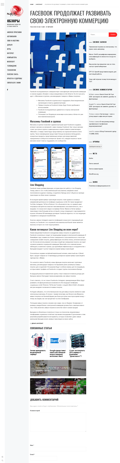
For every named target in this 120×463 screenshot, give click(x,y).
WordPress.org (93, 174)
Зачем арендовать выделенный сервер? (38, 352)
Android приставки (14, 32)
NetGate (50, 27)
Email (32, 454)
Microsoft (11, 61)
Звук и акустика (13, 40)
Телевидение (12, 66)
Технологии (11, 70)
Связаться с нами (14, 82)
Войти (91, 158)
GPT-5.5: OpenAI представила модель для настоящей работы (102, 73)
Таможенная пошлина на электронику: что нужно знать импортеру (103, 48)
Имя (32, 445)
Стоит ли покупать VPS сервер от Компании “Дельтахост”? (77, 353)
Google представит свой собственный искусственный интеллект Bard (58, 353)
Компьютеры (12, 57)
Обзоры (13, 20)
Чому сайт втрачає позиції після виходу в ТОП (102, 80)
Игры (9, 49)
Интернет (10, 53)
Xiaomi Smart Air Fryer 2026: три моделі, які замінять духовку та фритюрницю (102, 97)
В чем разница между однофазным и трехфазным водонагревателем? (101, 124)
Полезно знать (12, 74)
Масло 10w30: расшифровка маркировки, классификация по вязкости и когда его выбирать (102, 57)
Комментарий (35, 411)
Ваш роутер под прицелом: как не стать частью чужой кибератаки (102, 65)
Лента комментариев (96, 169)
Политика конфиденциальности (99, 186)
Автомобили (12, 36)
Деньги (9, 45)
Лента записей (94, 163)
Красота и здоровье (14, 78)
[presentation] (44, 438)
